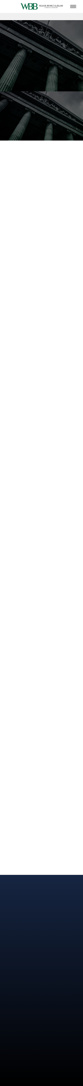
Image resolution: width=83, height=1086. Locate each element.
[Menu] (73, 6)
